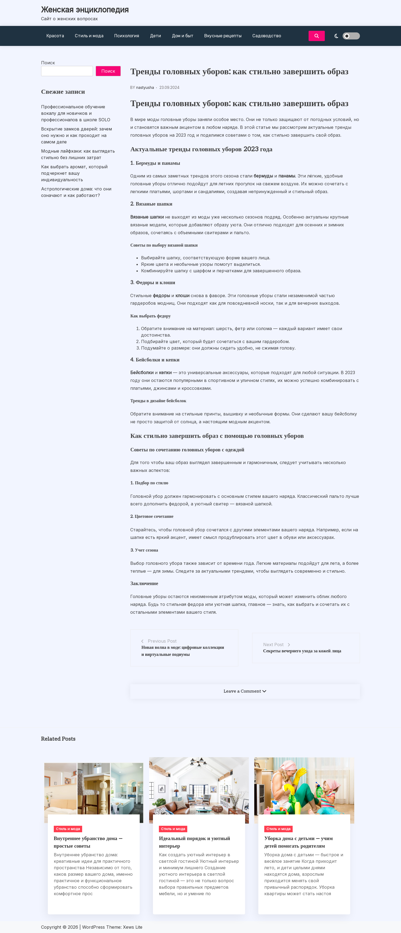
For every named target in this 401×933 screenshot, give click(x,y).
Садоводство (266, 35)
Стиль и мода (89, 35)
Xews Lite (132, 927)
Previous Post (162, 641)
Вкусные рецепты (223, 35)
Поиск (48, 62)
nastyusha (145, 87)
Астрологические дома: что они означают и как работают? (76, 192)
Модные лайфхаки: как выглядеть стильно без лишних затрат (78, 154)
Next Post (273, 644)
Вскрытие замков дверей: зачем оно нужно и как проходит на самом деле (76, 135)
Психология (126, 35)
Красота (55, 35)
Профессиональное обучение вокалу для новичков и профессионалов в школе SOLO (75, 113)
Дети (155, 35)
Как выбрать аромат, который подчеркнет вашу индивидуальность (74, 173)
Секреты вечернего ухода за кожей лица (302, 651)
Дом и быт (182, 35)
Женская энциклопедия (85, 9)
